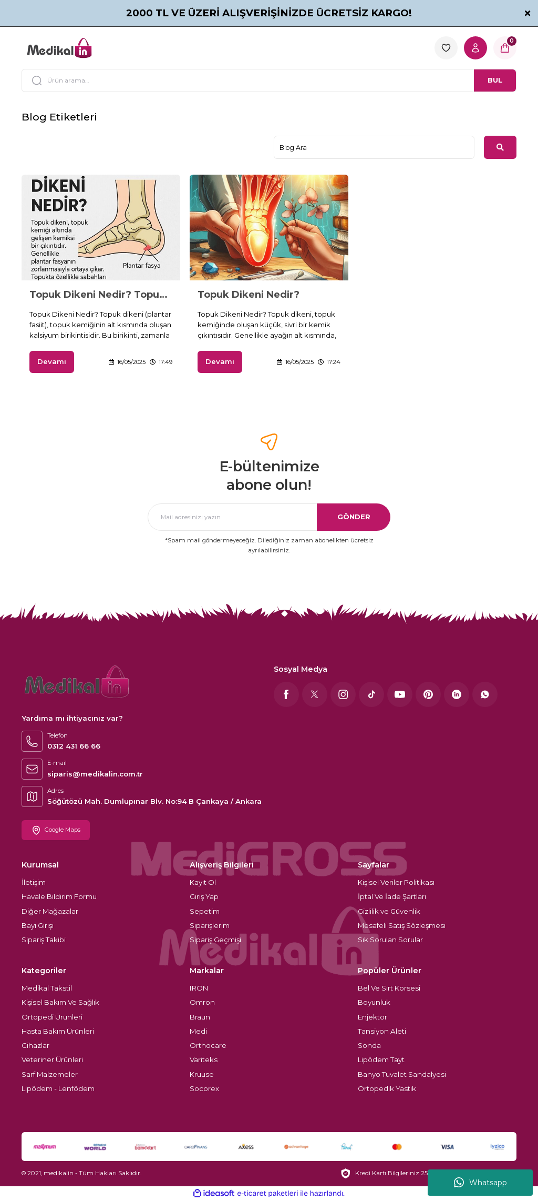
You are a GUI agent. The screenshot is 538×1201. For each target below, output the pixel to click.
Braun (200, 1017)
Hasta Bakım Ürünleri (58, 1031)
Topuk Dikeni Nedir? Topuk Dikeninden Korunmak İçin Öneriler (100, 294)
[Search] (269, 80)
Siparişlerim (210, 925)
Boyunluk (374, 1002)
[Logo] (59, 47)
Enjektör (372, 1017)
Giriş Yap (204, 896)
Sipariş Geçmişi (215, 939)
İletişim (34, 882)
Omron (202, 1002)
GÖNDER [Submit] (353, 516)
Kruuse (202, 1074)
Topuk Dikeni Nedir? (248, 294)
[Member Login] (475, 47)
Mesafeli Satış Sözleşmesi (402, 925)
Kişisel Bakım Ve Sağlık (60, 1002)
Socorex (204, 1088)
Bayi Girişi (38, 925)
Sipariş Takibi (44, 939)
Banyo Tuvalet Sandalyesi (402, 1074)
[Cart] (504, 47)
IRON (199, 988)
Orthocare (208, 1045)
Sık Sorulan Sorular (390, 939)
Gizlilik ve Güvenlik (389, 911)
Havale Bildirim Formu (59, 896)
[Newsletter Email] (269, 517)
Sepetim (205, 911)
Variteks (204, 1060)
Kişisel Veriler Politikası (396, 882)
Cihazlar (35, 1045)
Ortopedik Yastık (387, 1088)
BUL (495, 80)
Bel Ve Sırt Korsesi (389, 988)
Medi (198, 1031)
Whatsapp (480, 1182)
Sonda (369, 1045)
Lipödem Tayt (381, 1060)
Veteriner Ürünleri (52, 1060)
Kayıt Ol (203, 882)
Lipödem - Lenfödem (58, 1088)
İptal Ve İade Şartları (392, 896)
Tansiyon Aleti (382, 1031)
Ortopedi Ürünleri (52, 1017)
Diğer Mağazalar (50, 911)
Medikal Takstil (47, 988)
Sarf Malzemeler (50, 1074)
